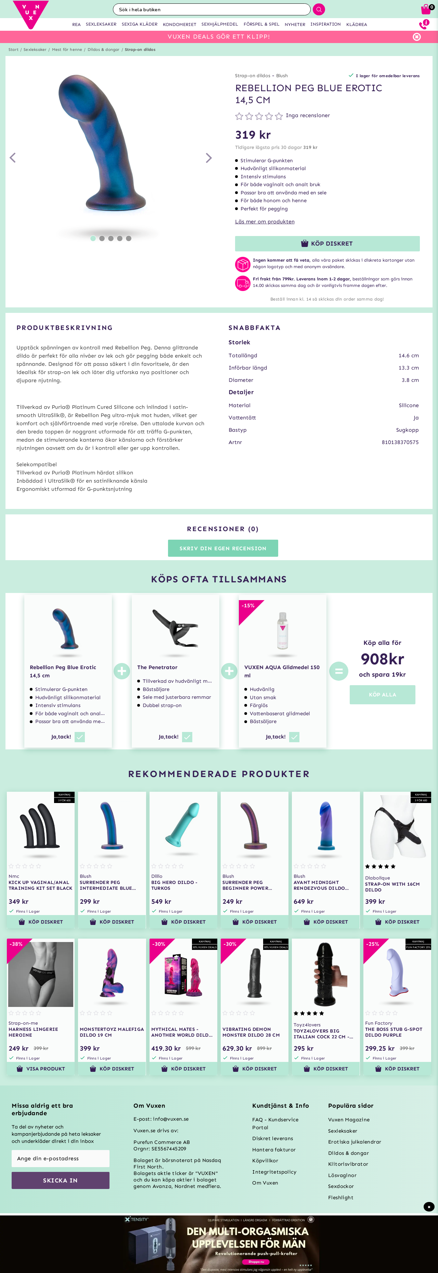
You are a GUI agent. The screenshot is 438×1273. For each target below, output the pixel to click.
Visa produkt (40, 1069)
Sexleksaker (35, 49)
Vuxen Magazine (349, 1120)
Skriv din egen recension (223, 548)
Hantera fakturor (274, 1150)
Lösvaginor (342, 1175)
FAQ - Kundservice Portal (275, 1124)
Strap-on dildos (140, 49)
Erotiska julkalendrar (354, 1142)
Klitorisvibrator (348, 1164)
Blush (282, 76)
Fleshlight (340, 1197)
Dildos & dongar (104, 49)
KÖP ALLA (382, 694)
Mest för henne (67, 49)
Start (13, 49)
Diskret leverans (272, 1138)
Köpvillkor (265, 1161)
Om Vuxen (265, 1183)
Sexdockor (341, 1186)
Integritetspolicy (274, 1172)
